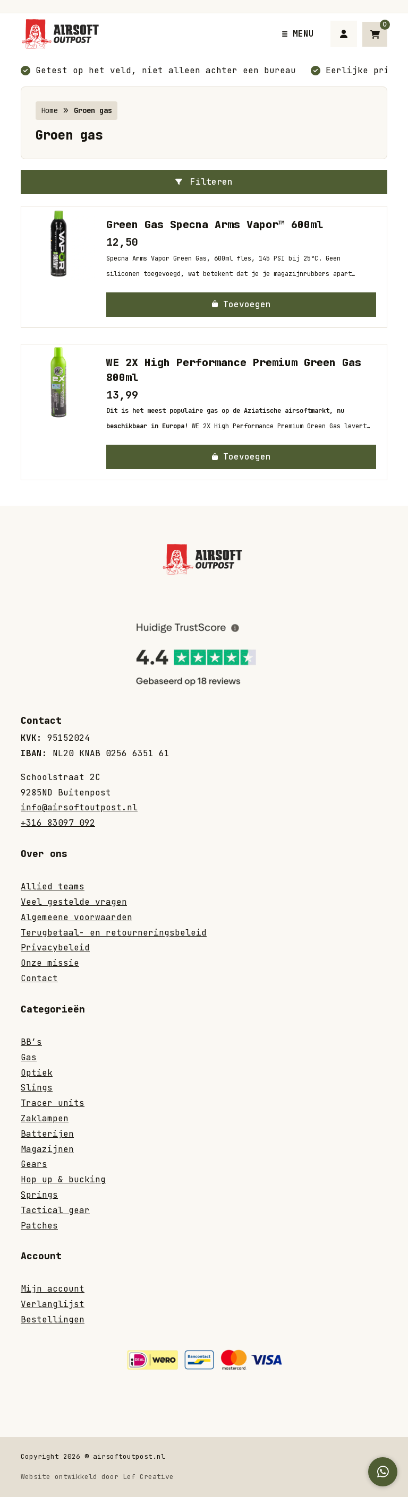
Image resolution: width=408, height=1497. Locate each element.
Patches (39, 1225)
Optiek (37, 1072)
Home (49, 110)
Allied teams (52, 886)
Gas (29, 1057)
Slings (37, 1087)
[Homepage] (140, 33)
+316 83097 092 (58, 822)
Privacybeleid (55, 947)
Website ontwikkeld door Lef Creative (97, 1476)
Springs (39, 1194)
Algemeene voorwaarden (76, 917)
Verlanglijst (52, 1304)
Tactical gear (55, 1210)
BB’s (31, 1042)
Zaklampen (45, 1118)
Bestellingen (52, 1319)
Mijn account (52, 1288)
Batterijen (47, 1133)
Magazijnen (47, 1149)
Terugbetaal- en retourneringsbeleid (114, 932)
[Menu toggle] (298, 33)
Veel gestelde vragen (74, 901)
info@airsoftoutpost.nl (79, 807)
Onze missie (50, 962)
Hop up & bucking (63, 1179)
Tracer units (52, 1103)
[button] (241, 304)
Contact (39, 978)
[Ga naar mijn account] (343, 34)
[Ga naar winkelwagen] (374, 34)
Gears (34, 1164)
